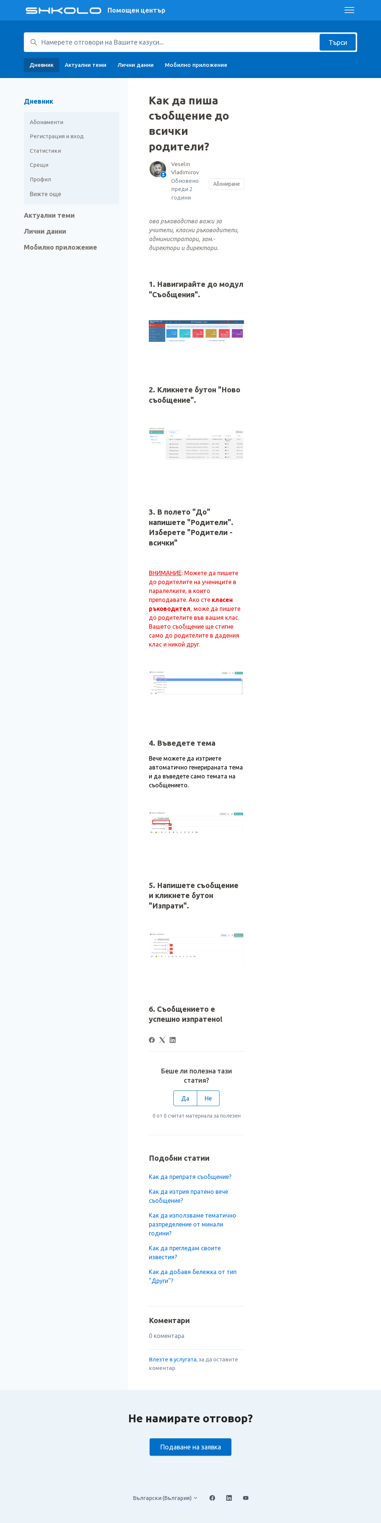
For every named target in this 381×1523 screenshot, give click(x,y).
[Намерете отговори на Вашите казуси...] (190, 42)
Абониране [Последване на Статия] (226, 184)
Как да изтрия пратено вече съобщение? (188, 1196)
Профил (40, 179)
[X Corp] (162, 1040)
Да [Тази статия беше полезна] (185, 1098)
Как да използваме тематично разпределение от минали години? (192, 1224)
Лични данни (136, 65)
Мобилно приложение (196, 65)
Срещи (39, 165)
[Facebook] (152, 1040)
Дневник (41, 65)
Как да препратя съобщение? (190, 1176)
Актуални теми (85, 65)
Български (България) (165, 1498)
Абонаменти (46, 122)
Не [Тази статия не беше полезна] (208, 1098)
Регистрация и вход (57, 136)
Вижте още (45, 194)
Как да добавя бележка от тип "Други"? (193, 1276)
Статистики (45, 151)
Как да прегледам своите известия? (185, 1252)
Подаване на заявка (190, 1447)
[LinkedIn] (173, 1040)
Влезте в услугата (172, 1359)
